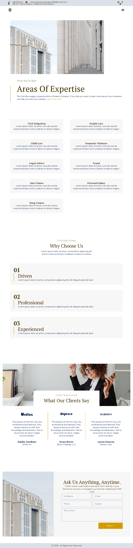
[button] (123, 10)
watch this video (53, 99)
